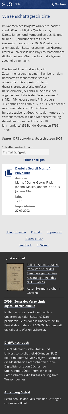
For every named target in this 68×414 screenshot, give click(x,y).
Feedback (25, 245)
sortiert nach (23, 147)
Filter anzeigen (34, 160)
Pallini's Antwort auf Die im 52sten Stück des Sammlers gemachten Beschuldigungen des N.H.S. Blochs (43, 273)
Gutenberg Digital (17, 392)
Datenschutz (34, 239)
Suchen (58, 4)
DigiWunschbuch (16, 343)
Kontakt (36, 232)
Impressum (54, 232)
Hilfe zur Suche (16, 232)
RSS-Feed (43, 245)
